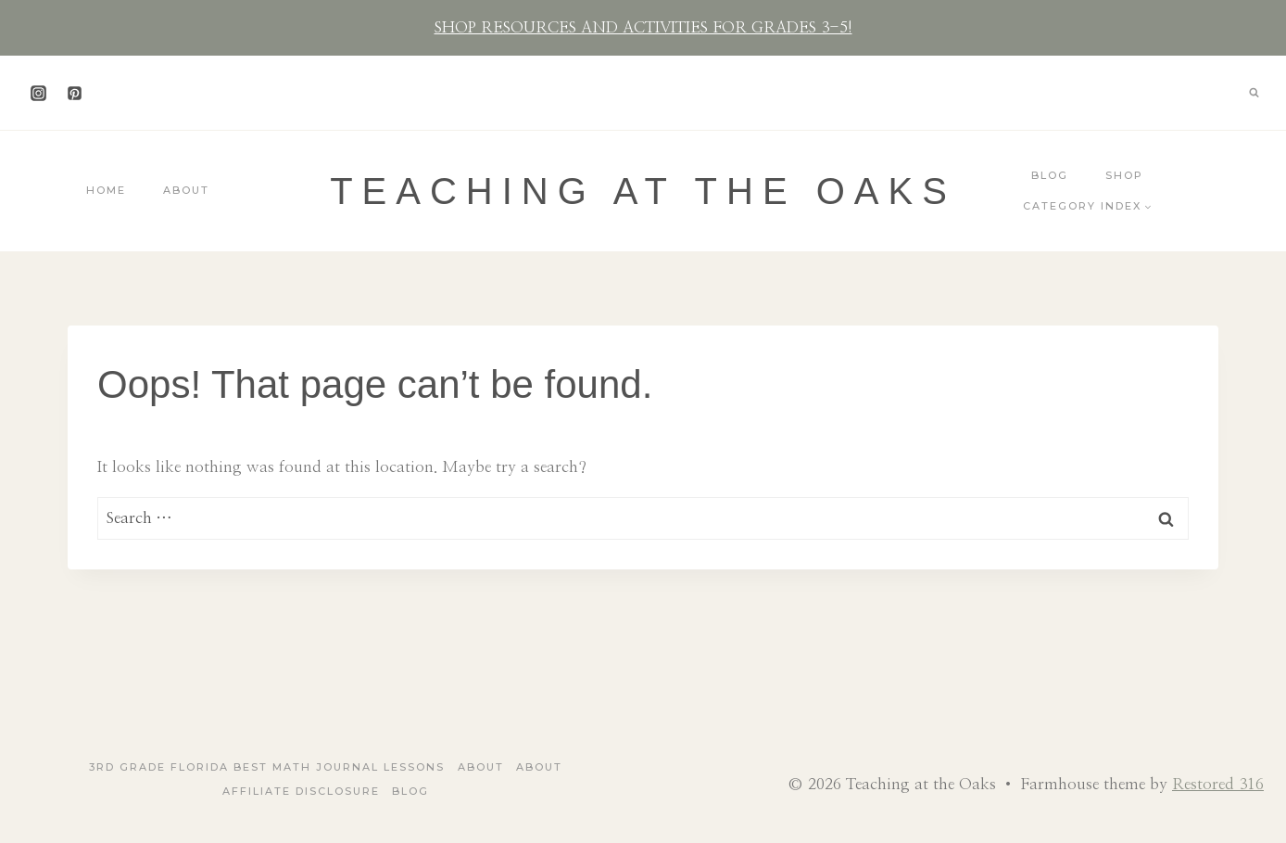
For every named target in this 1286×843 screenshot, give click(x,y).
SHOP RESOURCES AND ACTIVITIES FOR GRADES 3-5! (643, 27)
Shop (1124, 175)
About (186, 190)
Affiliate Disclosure (301, 791)
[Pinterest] (74, 93)
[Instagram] (38, 93)
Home (106, 190)
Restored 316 (1218, 784)
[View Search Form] (1253, 93)
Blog (1049, 175)
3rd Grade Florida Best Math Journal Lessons (267, 766)
